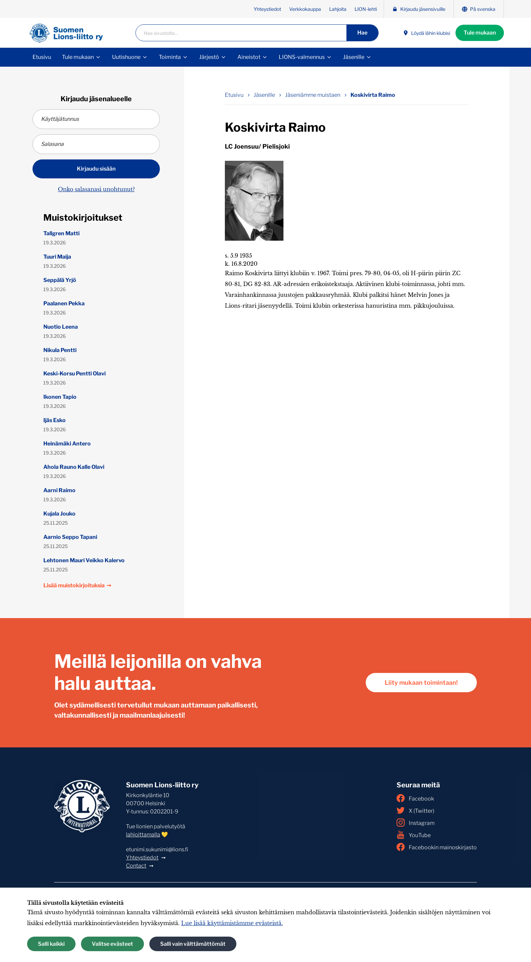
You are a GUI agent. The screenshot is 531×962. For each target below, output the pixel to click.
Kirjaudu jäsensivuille (418, 9)
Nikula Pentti (60, 350)
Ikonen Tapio (60, 397)
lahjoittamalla (143, 834)
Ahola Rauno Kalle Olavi (73, 467)
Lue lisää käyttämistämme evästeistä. (232, 923)
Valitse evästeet (112, 944)
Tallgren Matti (61, 233)
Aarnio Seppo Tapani (70, 537)
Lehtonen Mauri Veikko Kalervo (84, 560)
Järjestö (209, 57)
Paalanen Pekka (64, 303)
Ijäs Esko (54, 420)
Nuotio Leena (60, 327)
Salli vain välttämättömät (193, 944)
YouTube (414, 835)
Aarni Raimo (59, 490)
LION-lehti (366, 9)
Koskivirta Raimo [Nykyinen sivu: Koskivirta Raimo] (373, 95)
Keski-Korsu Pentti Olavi (74, 373)
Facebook (415, 798)
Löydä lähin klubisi (426, 33)
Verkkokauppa (305, 9)
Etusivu (42, 57)
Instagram (415, 822)
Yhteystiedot (267, 9)
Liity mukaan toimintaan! (421, 682)
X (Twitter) (415, 810)
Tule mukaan (480, 32)
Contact (136, 865)
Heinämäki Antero (67, 443)
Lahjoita (337, 9)
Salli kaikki (51, 944)
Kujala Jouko (59, 513)
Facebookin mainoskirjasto (437, 847)
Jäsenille (353, 57)
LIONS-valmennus (302, 57)
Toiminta (170, 57)
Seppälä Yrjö (59, 280)
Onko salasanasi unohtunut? (96, 189)
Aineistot (248, 57)
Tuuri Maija (57, 257)
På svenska (478, 9)
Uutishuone (126, 57)
